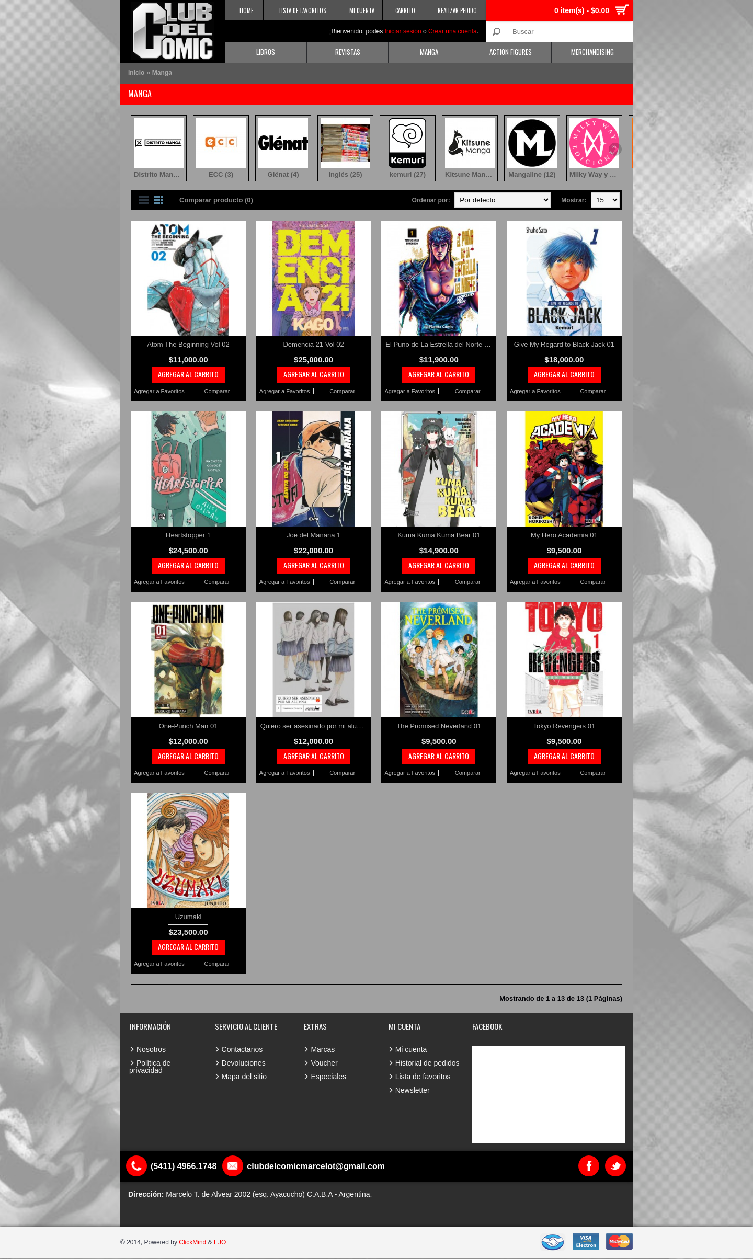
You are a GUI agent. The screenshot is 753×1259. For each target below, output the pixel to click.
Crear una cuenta (452, 31)
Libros (265, 52)
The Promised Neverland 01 (438, 726)
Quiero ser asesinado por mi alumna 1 (315, 726)
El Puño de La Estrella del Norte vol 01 (440, 344)
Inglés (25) (345, 148)
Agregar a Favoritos (159, 391)
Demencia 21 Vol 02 (313, 344)
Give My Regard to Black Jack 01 (564, 344)
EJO (220, 1242)
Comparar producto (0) (216, 200)
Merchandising (592, 52)
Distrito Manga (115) (160, 148)
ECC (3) (221, 148)
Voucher (324, 1063)
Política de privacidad (149, 1066)
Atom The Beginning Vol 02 (188, 344)
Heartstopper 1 (188, 535)
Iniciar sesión (403, 31)
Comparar (217, 391)
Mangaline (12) (532, 148)
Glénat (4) (283, 148)
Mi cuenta (411, 1049)
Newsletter (412, 1090)
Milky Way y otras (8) (595, 148)
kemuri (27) (407, 148)
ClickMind (192, 1242)
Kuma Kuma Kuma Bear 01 (438, 535)
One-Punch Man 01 (188, 726)
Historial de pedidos (427, 1063)
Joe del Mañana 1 (313, 535)
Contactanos (242, 1049)
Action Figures (510, 52)
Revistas (347, 52)
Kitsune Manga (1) (471, 148)
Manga (429, 52)
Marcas (323, 1049)
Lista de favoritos (423, 1076)
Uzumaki (188, 917)
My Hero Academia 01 (564, 535)
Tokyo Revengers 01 (564, 726)
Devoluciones (244, 1063)
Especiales (328, 1076)
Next (614, 150)
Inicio (136, 72)
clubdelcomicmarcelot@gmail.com (316, 1166)
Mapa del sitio (244, 1076)
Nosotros (151, 1049)
